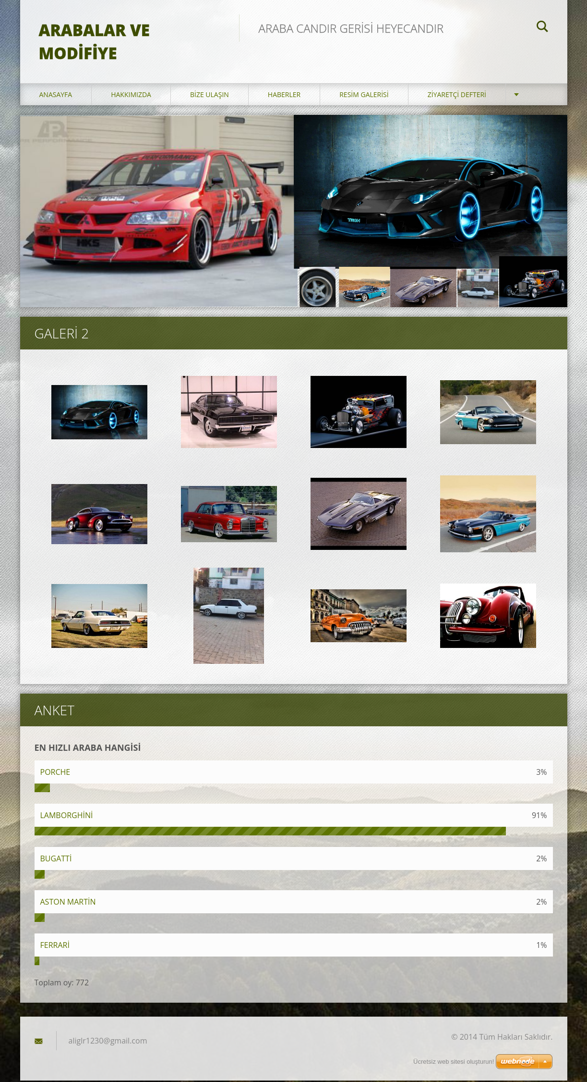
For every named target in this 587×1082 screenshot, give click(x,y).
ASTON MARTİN (68, 903)
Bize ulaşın (209, 95)
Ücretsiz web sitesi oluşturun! (453, 1061)
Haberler (284, 95)
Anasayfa (55, 95)
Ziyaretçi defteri (457, 95)
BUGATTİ (56, 860)
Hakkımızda (131, 95)
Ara (542, 28)
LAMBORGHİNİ (66, 816)
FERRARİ (55, 946)
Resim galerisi (364, 95)
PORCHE (55, 773)
